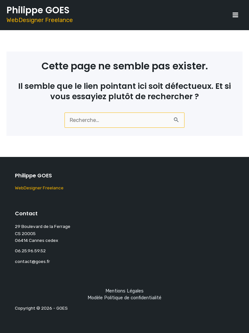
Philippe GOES (37, 10)
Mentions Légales (124, 291)
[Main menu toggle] (235, 15)
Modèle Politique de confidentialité (124, 298)
